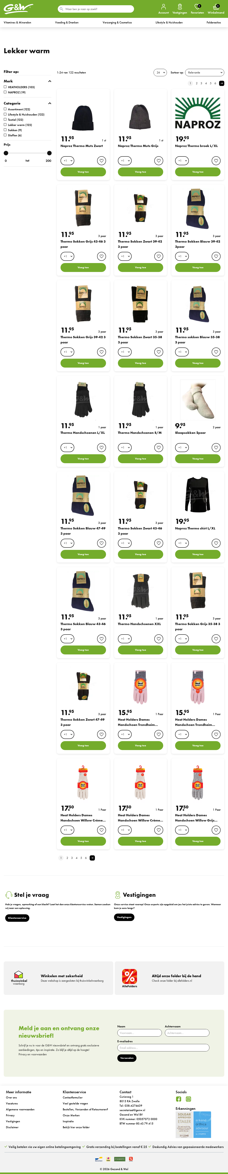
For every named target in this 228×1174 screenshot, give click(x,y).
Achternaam (173, 1026)
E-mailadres (125, 1041)
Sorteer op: (177, 72)
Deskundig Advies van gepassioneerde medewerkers (188, 1147)
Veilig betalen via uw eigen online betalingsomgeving (45, 1147)
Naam (121, 1026)
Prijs (7, 144)
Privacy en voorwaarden (33, 1054)
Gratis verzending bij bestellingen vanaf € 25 (116, 1147)
